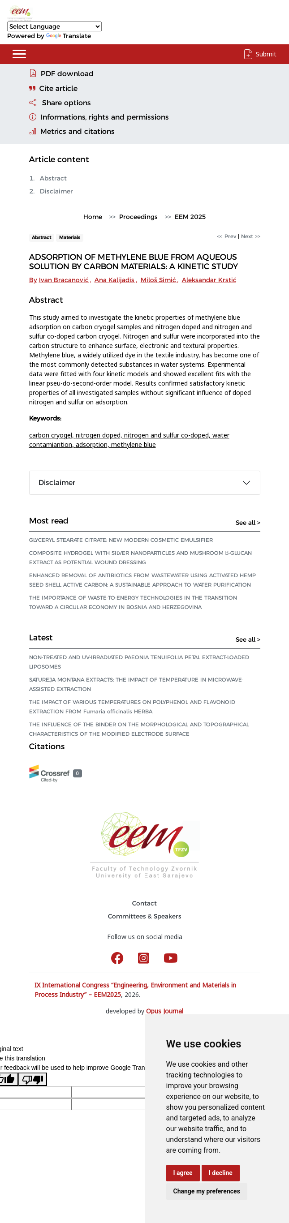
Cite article (53, 88)
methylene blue (133, 444)
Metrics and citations (72, 131)
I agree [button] (183, 1172)
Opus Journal (164, 1011)
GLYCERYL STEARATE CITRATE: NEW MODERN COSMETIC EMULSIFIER (121, 539)
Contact (144, 903)
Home (92, 217)
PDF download (61, 73)
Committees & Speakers (144, 916)
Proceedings (138, 217)
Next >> (250, 236)
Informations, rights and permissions (99, 117)
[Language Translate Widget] (54, 26)
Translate (68, 36)
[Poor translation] (32, 1079)
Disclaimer (56, 191)
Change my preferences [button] (206, 1191)
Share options (60, 103)
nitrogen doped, (100, 435)
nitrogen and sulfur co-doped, (168, 435)
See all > (248, 523)
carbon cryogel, (52, 435)
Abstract (53, 178)
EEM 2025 (190, 217)
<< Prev (226, 236)
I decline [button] (221, 1172)
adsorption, (93, 444)
